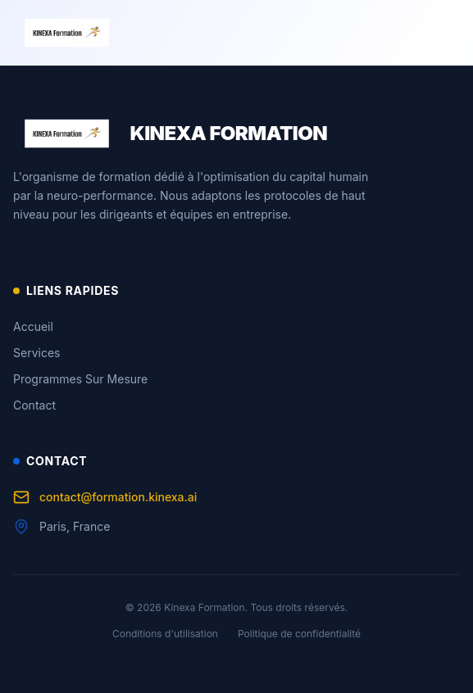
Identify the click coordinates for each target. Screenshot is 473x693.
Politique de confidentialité (299, 633)
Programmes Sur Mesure (80, 379)
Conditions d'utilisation (165, 633)
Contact (34, 405)
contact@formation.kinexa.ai (105, 497)
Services (36, 353)
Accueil (33, 326)
